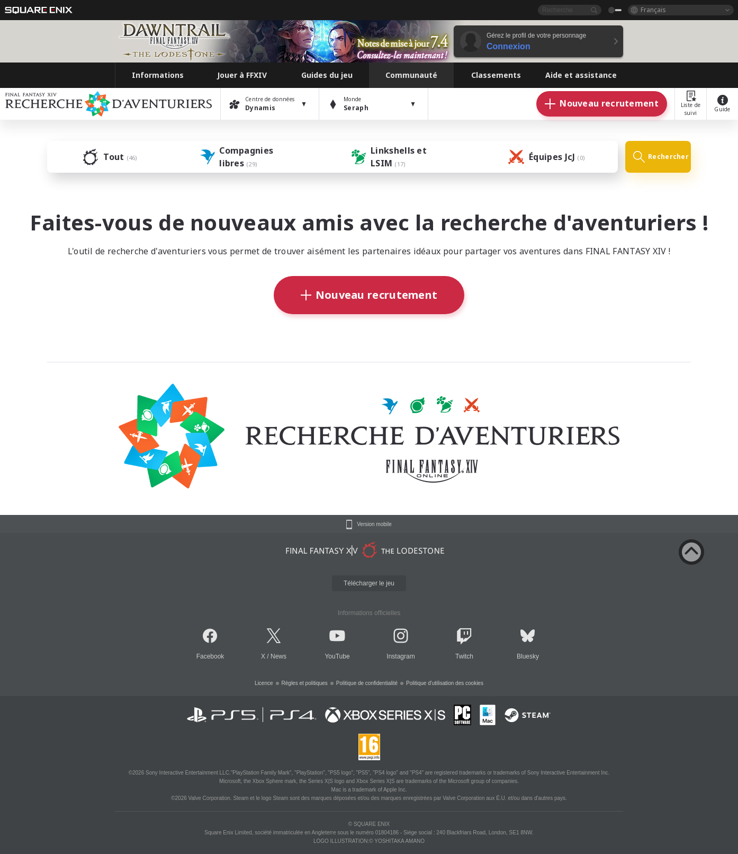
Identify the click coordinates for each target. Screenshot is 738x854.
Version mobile (374, 524)
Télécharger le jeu (369, 583)
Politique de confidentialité (367, 683)
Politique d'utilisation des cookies (444, 683)
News (278, 656)
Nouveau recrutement (369, 295)
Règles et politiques (305, 683)
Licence (264, 683)
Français (653, 9)
